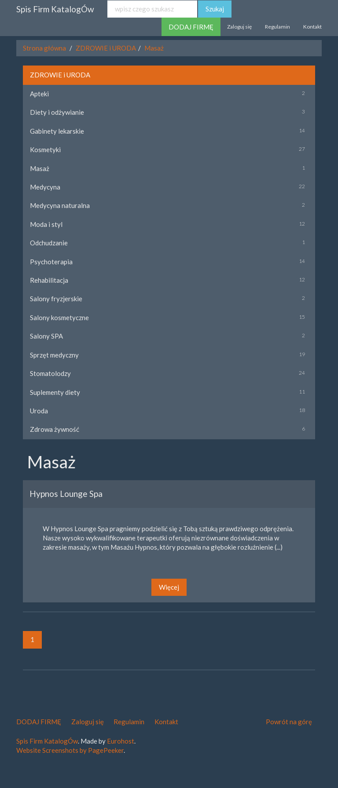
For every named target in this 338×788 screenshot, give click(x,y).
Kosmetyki (45, 149)
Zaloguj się (239, 26)
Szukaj (215, 9)
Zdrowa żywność (54, 429)
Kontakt (312, 26)
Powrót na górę (289, 722)
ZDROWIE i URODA (106, 48)
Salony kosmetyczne (59, 317)
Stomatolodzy (50, 373)
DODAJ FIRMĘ (191, 27)
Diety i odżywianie (57, 112)
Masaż (154, 48)
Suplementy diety (55, 392)
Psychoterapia (51, 262)
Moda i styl (46, 224)
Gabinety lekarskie (57, 131)
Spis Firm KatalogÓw (55, 9)
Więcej (169, 587)
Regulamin (277, 26)
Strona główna (44, 48)
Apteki (39, 94)
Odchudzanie (49, 243)
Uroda (39, 411)
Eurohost (120, 741)
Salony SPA (46, 336)
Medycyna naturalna (60, 205)
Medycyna (45, 187)
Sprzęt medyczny (54, 355)
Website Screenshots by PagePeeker (70, 750)
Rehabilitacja (49, 280)
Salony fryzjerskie (56, 299)
